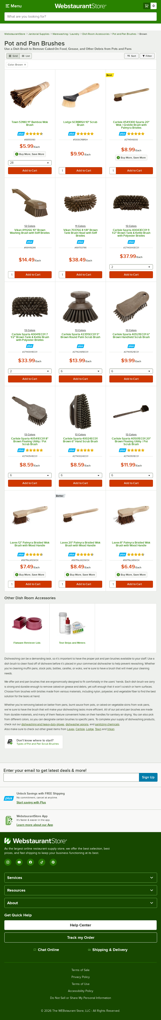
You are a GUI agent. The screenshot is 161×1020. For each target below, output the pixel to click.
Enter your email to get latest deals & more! (44, 770)
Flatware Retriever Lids (27, 642)
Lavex (70, 729)
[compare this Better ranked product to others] (61, 496)
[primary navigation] (13, 6)
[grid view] (13, 56)
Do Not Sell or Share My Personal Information (80, 998)
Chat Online (46, 950)
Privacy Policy (80, 977)
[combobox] (80, 16)
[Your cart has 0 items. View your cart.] (150, 6)
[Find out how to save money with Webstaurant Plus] (21, 134)
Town (98, 729)
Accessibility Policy (80, 991)
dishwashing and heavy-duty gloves (42, 724)
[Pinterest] (53, 862)
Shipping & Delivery (107, 950)
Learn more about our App (35, 824)
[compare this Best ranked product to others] (110, 75)
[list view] (26, 56)
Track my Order (80, 937)
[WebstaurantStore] (58, 840)
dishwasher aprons (77, 724)
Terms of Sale (80, 970)
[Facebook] (30, 862)
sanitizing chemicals (107, 724)
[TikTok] (41, 862)
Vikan (110, 729)
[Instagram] (7, 862)
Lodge (90, 729)
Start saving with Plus (31, 802)
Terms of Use (81, 984)
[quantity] (62, 170)
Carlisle (80, 729)
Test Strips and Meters (72, 642)
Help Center (80, 925)
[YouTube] (19, 862)
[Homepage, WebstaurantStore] (80, 5)
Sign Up (148, 777)
